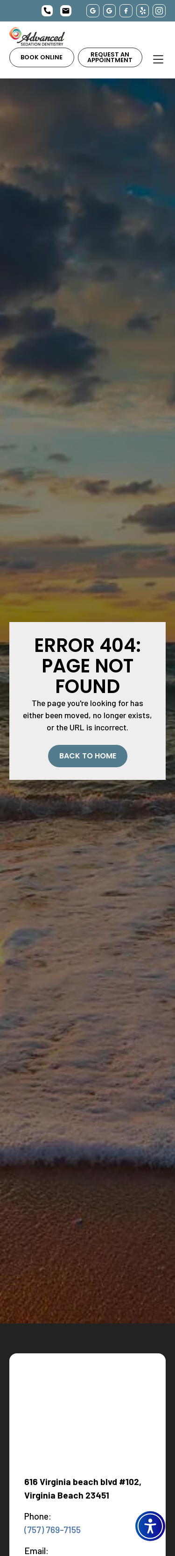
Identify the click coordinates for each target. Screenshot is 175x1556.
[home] (37, 36)
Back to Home (87, 755)
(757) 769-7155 (52, 1529)
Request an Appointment (110, 57)
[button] (150, 1526)
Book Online (42, 57)
